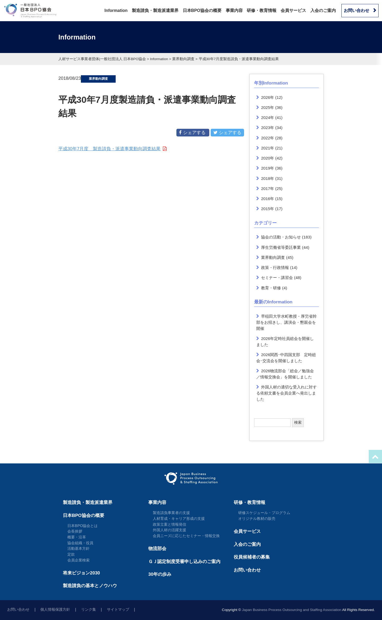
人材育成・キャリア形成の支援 (179, 518)
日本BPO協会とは (82, 526)
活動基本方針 (78, 548)
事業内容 (234, 10)
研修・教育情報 (261, 10)
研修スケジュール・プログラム (264, 513)
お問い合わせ (356, 10)
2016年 (267, 198)
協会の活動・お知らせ (281, 237)
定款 (71, 554)
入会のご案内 (323, 10)
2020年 (267, 158)
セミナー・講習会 (277, 277)
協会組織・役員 (80, 543)
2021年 (267, 148)
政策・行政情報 (275, 267)
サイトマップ (118, 610)
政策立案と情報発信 (169, 524)
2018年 (267, 178)
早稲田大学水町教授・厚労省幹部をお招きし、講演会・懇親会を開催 (286, 322)
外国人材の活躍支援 (169, 530)
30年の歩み (159, 574)
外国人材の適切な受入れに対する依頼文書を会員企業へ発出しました (286, 393)
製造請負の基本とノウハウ (90, 585)
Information (116, 10)
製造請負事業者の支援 (171, 513)
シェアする (193, 132)
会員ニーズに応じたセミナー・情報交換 (186, 536)
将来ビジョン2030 (81, 572)
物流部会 (157, 548)
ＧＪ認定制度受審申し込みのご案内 (184, 561)
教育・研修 (271, 288)
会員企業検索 (78, 560)
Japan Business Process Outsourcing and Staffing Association (291, 610)
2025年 (267, 107)
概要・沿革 (76, 537)
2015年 (267, 208)
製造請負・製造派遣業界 (155, 10)
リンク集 (88, 610)
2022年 (267, 138)
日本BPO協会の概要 (202, 10)
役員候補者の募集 (252, 557)
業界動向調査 (273, 257)
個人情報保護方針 (55, 610)
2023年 (267, 127)
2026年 (267, 97)
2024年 (267, 117)
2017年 (267, 188)
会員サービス (293, 10)
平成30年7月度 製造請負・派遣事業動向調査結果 (109, 148)
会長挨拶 (74, 531)
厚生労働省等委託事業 (281, 247)
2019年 (267, 168)
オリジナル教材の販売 (256, 518)
